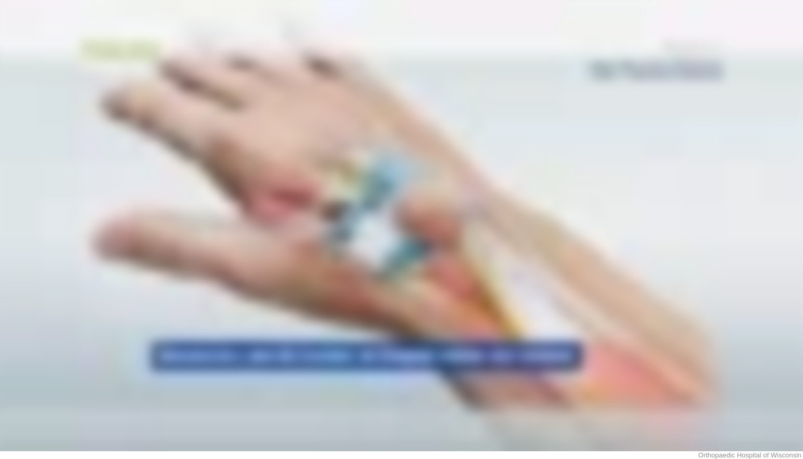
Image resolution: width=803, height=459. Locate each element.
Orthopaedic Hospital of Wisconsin (749, 455)
